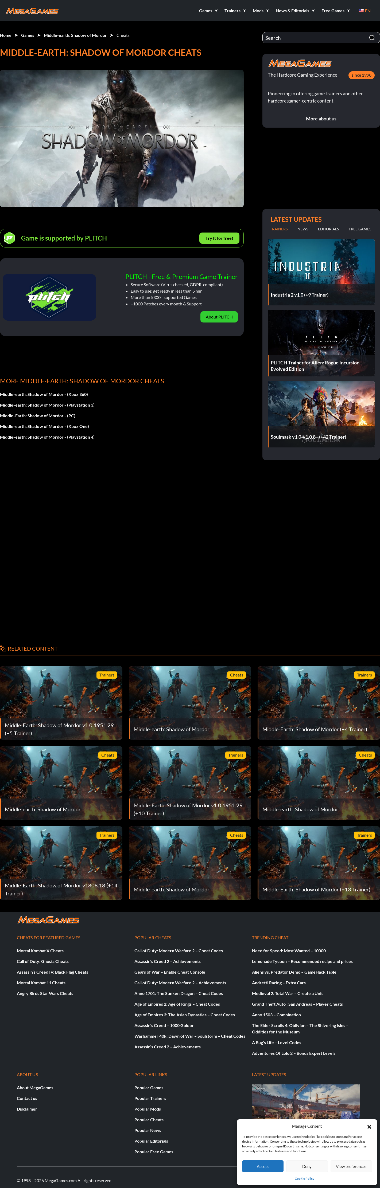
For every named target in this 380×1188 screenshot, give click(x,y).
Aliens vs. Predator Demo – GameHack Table (294, 971)
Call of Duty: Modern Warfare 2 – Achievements (180, 982)
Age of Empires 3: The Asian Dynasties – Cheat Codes (184, 1014)
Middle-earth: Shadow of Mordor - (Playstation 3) (47, 404)
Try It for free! (219, 238)
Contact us (27, 1098)
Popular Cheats (149, 1119)
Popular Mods (147, 1108)
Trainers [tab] (279, 229)
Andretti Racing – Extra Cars (279, 982)
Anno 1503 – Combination (276, 1014)
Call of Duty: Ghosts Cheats (43, 961)
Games (27, 35)
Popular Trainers (150, 1098)
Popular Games (148, 1087)
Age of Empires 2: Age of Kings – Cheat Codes (177, 1003)
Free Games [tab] (360, 229)
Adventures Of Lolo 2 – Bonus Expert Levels (293, 1053)
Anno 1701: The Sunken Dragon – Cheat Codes (178, 993)
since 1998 (361, 74)
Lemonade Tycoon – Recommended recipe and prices (302, 961)
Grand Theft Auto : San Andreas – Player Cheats (297, 1003)
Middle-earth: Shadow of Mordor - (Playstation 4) (47, 436)
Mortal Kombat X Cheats (40, 950)
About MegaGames (35, 1087)
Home (5, 35)
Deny (307, 1166)
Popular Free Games (153, 1151)
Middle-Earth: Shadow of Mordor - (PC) (37, 415)
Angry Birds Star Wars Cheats (45, 993)
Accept (263, 1166)
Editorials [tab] (328, 229)
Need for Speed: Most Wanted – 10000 (289, 950)
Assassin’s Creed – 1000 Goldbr (164, 1025)
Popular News (147, 1130)
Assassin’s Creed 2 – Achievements (167, 961)
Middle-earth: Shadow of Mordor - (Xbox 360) (44, 394)
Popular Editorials (151, 1140)
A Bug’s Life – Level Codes (276, 1042)
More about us (321, 118)
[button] (369, 1126)
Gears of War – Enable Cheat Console (169, 971)
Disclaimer (27, 1108)
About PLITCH (219, 316)
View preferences (351, 1166)
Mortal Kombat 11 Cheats (41, 982)
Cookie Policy (304, 1179)
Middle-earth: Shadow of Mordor (75, 35)
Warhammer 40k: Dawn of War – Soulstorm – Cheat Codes (189, 1035)
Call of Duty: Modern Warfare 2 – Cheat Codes (178, 950)
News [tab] (302, 229)
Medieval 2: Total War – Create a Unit (287, 993)
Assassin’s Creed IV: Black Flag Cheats (52, 971)
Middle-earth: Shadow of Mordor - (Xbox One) (44, 426)
